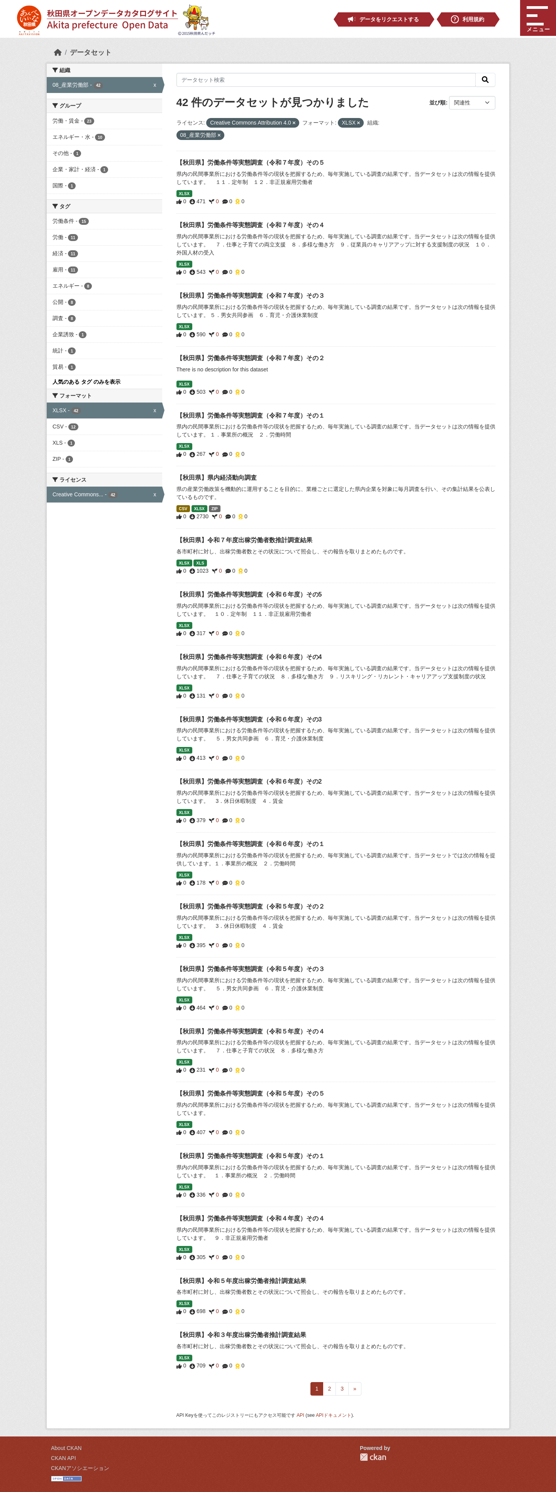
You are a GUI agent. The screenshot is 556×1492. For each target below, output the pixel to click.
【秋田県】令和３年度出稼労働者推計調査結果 (241, 1335)
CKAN (373, 1457)
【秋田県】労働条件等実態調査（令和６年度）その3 (249, 719)
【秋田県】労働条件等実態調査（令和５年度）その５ (250, 1093)
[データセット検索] (326, 80)
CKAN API (63, 1458)
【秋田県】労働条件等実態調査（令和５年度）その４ (250, 1031)
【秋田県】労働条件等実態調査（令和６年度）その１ (250, 844)
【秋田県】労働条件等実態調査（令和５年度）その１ (250, 1156)
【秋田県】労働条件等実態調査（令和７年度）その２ (250, 358)
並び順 (437, 102)
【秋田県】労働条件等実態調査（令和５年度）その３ (250, 969)
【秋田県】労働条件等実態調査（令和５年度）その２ (250, 906)
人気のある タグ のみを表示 (86, 382)
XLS (200, 563)
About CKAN (66, 1448)
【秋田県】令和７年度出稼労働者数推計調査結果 (244, 540)
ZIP (214, 508)
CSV (183, 508)
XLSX (184, 193)
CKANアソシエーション (80, 1468)
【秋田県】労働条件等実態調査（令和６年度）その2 (249, 781)
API (300, 1415)
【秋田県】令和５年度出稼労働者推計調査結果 (241, 1281)
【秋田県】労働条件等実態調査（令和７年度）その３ (250, 295)
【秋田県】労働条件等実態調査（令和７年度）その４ (250, 225)
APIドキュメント (333, 1415)
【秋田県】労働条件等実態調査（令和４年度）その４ (250, 1218)
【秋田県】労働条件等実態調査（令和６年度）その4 (249, 657)
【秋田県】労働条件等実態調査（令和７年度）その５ (250, 162)
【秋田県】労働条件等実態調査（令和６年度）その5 (249, 594)
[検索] (485, 80)
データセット (91, 52)
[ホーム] (58, 52)
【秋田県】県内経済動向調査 (216, 477)
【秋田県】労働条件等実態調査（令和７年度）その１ (250, 415)
